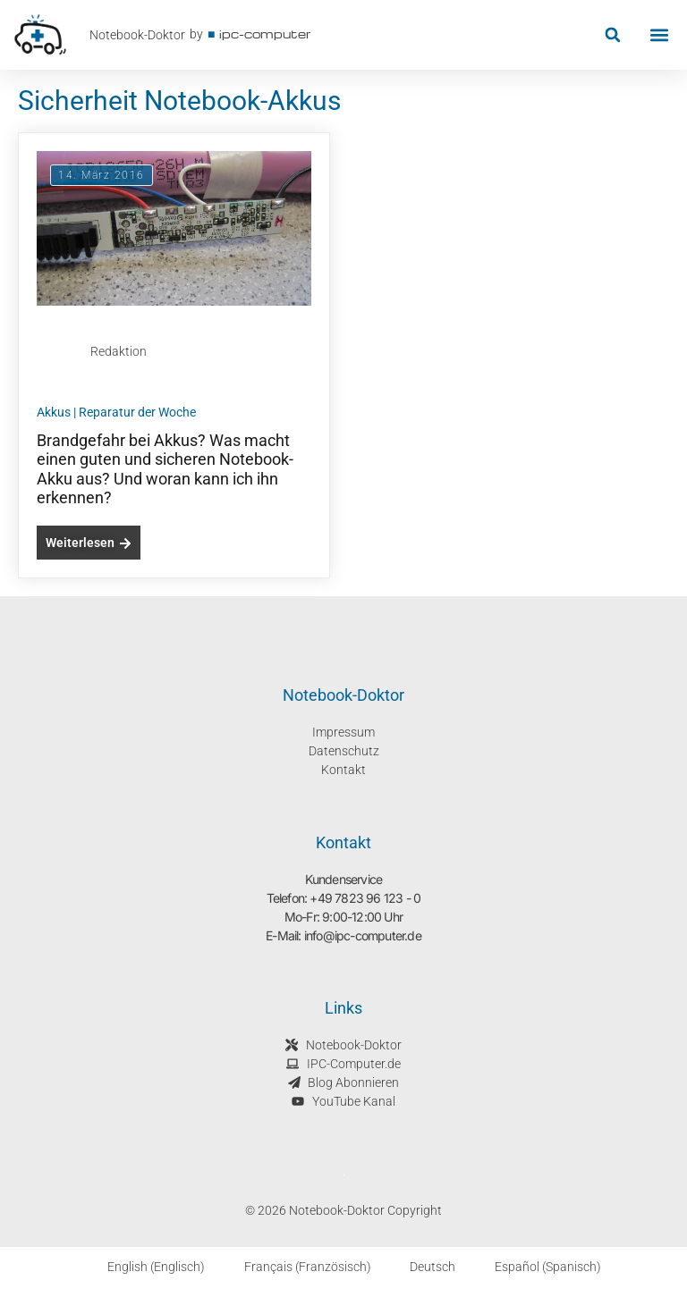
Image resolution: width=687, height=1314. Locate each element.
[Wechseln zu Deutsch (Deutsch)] (422, 1267)
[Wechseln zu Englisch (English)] (145, 1267)
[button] (612, 35)
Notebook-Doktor (137, 35)
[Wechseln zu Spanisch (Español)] (537, 1267)
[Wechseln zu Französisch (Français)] (297, 1267)
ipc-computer (265, 33)
